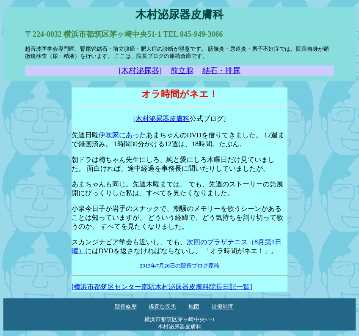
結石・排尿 (221, 70)
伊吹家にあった (122, 135)
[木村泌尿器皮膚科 (161, 118)
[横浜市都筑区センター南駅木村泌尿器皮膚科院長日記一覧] (162, 286)
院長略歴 (126, 307)
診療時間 (223, 307)
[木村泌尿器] (140, 70)
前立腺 (182, 70)
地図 (193, 307)
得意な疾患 (162, 307)
